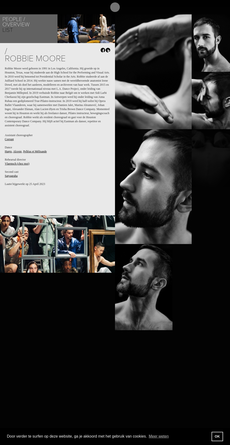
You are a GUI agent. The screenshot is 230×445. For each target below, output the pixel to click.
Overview (15, 24)
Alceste (17, 151)
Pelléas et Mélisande (35, 151)
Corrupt (9, 139)
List (7, 30)
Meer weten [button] (159, 436)
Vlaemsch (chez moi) (17, 163)
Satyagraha (11, 176)
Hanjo (8, 151)
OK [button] (217, 436)
